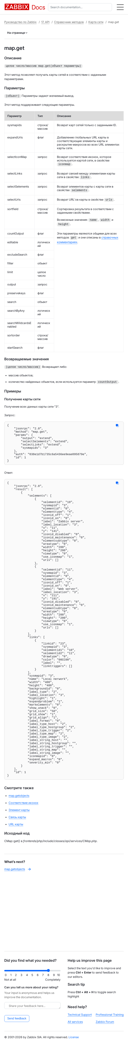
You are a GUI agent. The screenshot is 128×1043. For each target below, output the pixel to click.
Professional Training (110, 1014)
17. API (45, 22)
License (74, 1037)
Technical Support (80, 1014)
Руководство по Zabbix (20, 22)
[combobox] (80, 7)
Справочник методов (69, 22)
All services (75, 1022)
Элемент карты (19, 883)
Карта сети (95, 22)
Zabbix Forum (105, 1022)
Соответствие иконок (23, 876)
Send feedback (16, 1018)
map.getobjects (19, 869)
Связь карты (17, 890)
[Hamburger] (120, 7)
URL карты (16, 897)
